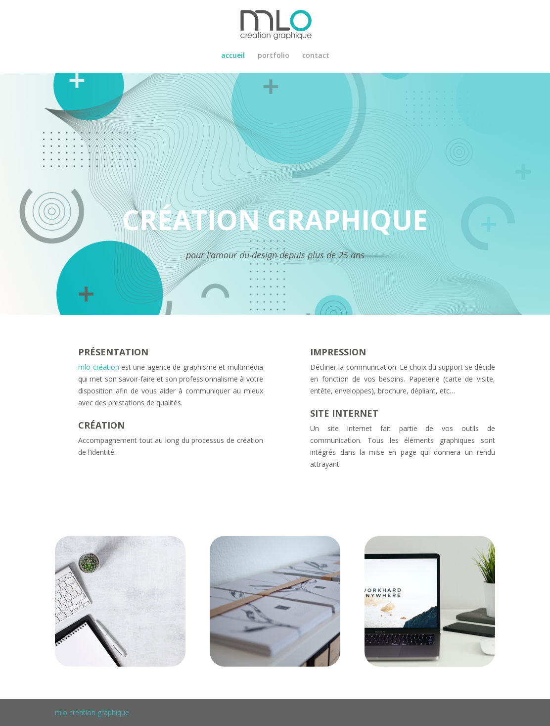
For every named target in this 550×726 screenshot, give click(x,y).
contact (315, 56)
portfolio (273, 56)
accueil (233, 56)
